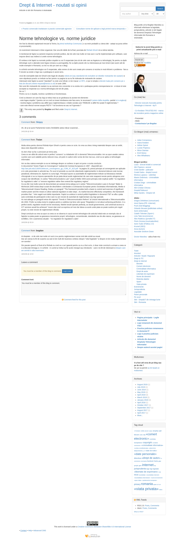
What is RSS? (139, 512)
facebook (150, 461)
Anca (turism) (139, 229)
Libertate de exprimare (146, 274)
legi (151, 469)
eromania (144, 461)
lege (147, 469)
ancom (147, 431)
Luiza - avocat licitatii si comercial (147, 165)
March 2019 (142, 397)
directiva (137, 458)
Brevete (140, 264)
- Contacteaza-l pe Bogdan (145, 123)
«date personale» (145, 454)
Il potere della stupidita (100, 100)
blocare (136, 435)
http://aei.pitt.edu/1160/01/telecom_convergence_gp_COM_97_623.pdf (49, 169)
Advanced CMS (39, 531)
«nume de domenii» (157, 478)
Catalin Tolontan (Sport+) (144, 213)
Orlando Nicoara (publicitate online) (148, 208)
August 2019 (142, 384)
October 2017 (142, 405)
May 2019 (141, 392)
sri (158, 484)
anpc (150, 431)
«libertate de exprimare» (146, 471)
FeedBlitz (147, 63)
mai (160, 472)
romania (147, 484)
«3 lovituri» (137, 431)
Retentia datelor (143, 279)
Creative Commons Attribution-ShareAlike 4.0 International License (104, 527)
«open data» (138, 480)
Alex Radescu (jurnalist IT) (144, 219)
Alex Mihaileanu (143, 156)
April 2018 (141, 403)
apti (160, 431)
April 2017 (141, 413)
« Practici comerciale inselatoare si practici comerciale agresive (46, 29)
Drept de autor (142, 271)
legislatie (156, 469)
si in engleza (121, 100)
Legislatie (138, 292)
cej (144, 435)
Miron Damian (143, 150)
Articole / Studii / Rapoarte (144, 256)
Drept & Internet (50, 23)
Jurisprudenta (139, 289)
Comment (25, 122)
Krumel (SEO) (139, 226)
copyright (147, 442)
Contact (23, 531)
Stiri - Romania (140, 302)
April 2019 (141, 395)
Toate (136, 251)
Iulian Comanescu (144, 140)
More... (140, 415)
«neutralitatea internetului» (142, 478)
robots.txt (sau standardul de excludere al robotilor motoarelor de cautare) (93, 76)
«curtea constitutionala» (141, 448)
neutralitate (142, 475)
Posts (147, 506)
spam (155, 484)
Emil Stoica (141, 153)
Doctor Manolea (140, 237)
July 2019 (141, 387)
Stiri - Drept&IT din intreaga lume (147, 300)
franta (156, 461)
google (136, 465)
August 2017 (142, 410)
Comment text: (27, 280)
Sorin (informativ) (141, 211)
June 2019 (141, 390)
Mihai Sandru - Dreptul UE (144, 193)
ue (160, 484)
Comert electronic (144, 266)
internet (148, 465)
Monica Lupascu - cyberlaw (145, 175)
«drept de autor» (151, 457)
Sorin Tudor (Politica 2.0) (144, 224)
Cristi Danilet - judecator (143, 170)
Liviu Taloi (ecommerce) (143, 216)
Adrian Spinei (142, 145)
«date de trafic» (151, 451)
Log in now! (67, 271)
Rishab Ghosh (92, 50)
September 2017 (144, 408)
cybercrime (152, 448)
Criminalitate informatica (146, 269)
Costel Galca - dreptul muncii (145, 172)
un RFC (82, 81)
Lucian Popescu (143, 148)
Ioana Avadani (143, 143)
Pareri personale (140, 294)
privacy (137, 484)
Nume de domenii (144, 276)
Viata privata (142, 284)
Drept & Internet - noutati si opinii (53, 5)
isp (155, 465)
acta (142, 431)
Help (30, 531)
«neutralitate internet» (152, 475)
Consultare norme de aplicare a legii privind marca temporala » (101, 29)
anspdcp (155, 431)
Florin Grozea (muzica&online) (146, 221)
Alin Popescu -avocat (142, 167)
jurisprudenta (140, 469)
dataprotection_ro (139, 450)
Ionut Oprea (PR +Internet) (144, 203)
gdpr (159, 461)
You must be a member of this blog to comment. (73, 288)
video (160, 489)
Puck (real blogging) (142, 206)
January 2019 (142, 400)
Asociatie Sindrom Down (144, 231)
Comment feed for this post (74, 300)
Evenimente (139, 287)
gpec (140, 465)
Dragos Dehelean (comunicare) (146, 201)
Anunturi (137, 253)
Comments (154, 506)
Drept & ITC (139, 258)
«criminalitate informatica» (152, 445)
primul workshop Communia (70, 44)
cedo (141, 434)
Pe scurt (137, 297)
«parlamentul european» (149, 480)
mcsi (136, 475)
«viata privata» (146, 489)
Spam (139, 282)
